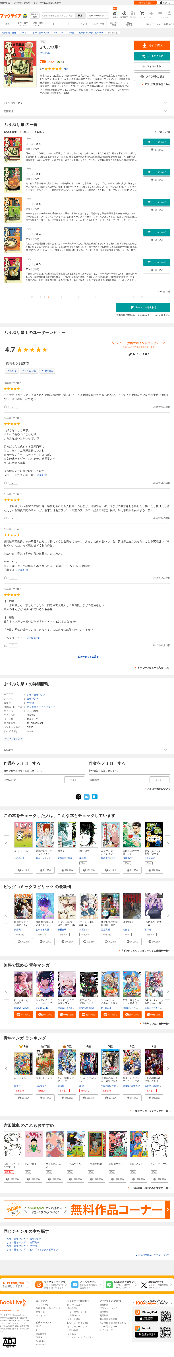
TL (68, 24)
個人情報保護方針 (108, 1319)
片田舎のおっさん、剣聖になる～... (109, 1081)
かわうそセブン (159, 1164)
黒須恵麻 (157, 1086)
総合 (7, 24)
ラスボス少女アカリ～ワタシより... (66, 1003)
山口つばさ (41, 1086)
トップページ (42, 1304)
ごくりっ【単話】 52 (86, 923)
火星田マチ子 (116, 1164)
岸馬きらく (63, 1008)
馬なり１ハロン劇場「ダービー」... (153, 853)
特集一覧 (40, 1312)
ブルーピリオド (44, 1078)
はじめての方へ (153, 24)
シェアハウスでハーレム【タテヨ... (44, 1003)
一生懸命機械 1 (96, 1164)
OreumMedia (42, 1008)
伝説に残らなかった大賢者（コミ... (131, 1003)
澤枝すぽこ (128, 858)
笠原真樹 (105, 929)
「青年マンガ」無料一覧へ (156, 1023)
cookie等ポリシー (108, 1326)
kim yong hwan (86, 1008)
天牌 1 (61, 850)
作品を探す (72, 1308)
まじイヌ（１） (22, 850)
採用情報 (104, 1312)
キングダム (20, 1078)
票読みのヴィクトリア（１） (44, 852)
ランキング (41, 1315)
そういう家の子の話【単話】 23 (66, 923)
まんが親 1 (30, 1164)
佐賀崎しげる (118, 1086)
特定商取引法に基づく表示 (113, 1323)
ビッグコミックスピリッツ (41, 707)
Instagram (41, 1334)
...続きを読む (41, 475)
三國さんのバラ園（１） (131, 852)
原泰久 (17, 1086)
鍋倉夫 (17, 929)
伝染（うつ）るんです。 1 (12, 1165)
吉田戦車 (45, 53)
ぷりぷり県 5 (33, 264)
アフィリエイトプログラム (80, 1337)
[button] (23, 870)
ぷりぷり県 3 (33, 204)
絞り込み (34, 15)
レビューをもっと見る (87, 656)
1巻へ (25, 132)
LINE (38, 1326)
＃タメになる (29, 370)
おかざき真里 (42, 929)
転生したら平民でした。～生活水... (131, 1081)
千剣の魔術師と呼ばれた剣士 (153, 1079)
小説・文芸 (99, 24)
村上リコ (115, 858)
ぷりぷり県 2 (33, 174)
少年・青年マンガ (22, 24)
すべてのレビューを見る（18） (153, 667)
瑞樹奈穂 (105, 858)
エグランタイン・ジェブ (108, 852)
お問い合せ (72, 1330)
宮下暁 (148, 929)
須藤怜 (126, 1086)
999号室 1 (128, 922)
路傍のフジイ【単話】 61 (21, 923)
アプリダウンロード (77, 1312)
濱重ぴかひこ (129, 1008)
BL (53, 24)
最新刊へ (39, 132)
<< (31, 297)
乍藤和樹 (105, 1086)
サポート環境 (73, 1319)
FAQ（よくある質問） (78, 1323)
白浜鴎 (61, 1086)
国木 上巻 (84, 850)
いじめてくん (74, 1164)
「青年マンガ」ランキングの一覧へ (151, 1111)
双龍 (81, 1086)
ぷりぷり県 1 (33, 144)
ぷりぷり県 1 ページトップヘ (153, 1254)
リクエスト (72, 1334)
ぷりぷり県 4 (33, 234)
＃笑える (11, 370)
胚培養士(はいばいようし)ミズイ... (44, 925)
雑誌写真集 (129, 24)
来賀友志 (62, 858)
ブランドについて (108, 1308)
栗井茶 (82, 858)
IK (102, 1008)
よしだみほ (150, 858)
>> (142, 297)
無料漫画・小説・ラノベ (48, 1308)
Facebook (41, 1344)
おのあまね (19, 858)
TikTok (39, 1337)
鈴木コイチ (41, 858)
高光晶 (148, 1086)
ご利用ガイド (168, 24)
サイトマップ (106, 1330)
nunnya (17, 1008)
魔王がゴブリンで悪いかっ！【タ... (87, 1003)
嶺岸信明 (72, 858)
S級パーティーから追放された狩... (154, 1002)
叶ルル (108, 1008)
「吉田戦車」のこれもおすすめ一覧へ (150, 1188)
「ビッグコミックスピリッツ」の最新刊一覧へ (145, 950)
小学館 (30, 702)
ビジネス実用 (114, 24)
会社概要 (104, 1304)
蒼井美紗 (135, 1086)
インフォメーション (77, 1326)
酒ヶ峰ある (75, 1008)
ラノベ (83, 24)
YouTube (40, 1341)
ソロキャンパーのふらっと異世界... (109, 1003)
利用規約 (104, 1315)
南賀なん (127, 929)
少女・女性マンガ (38, 24)
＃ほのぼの (47, 370)
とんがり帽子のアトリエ (66, 1079)
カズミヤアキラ (152, 1008)
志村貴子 (62, 929)
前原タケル (84, 929)
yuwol (26, 1008)
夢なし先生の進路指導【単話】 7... (109, 925)
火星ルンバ (136, 1164)
